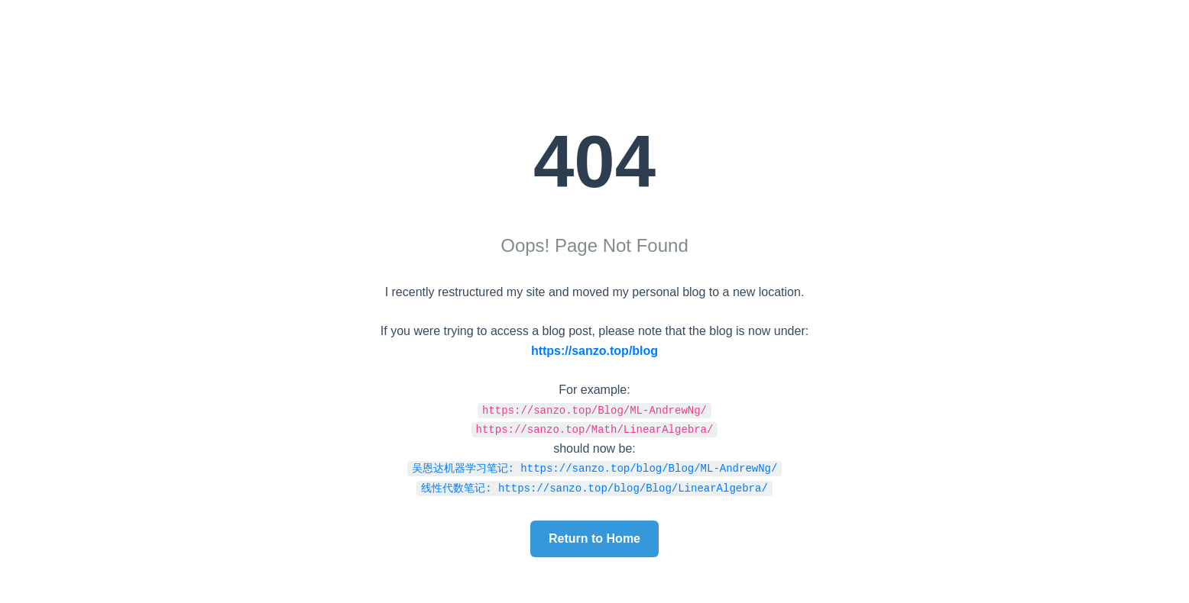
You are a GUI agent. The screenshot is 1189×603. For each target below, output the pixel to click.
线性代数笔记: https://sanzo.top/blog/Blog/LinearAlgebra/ (594, 487)
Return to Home (594, 538)
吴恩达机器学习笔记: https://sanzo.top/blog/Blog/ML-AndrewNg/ (595, 467)
